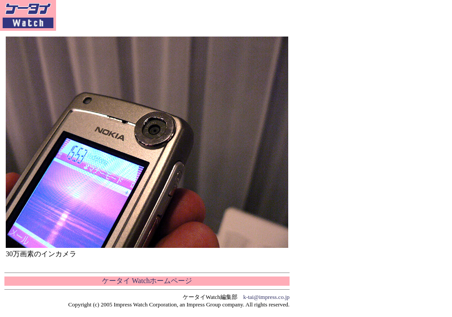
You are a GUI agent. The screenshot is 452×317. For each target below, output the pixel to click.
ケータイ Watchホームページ (147, 280)
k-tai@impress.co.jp (266, 297)
